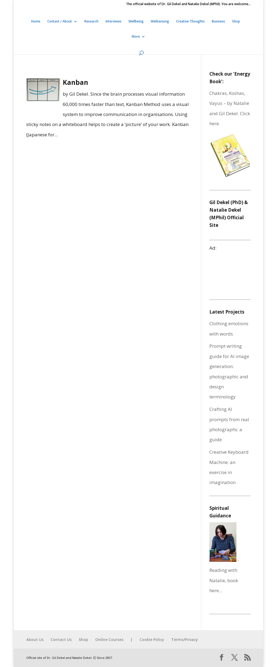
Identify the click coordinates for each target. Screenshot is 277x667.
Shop (236, 22)
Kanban (75, 82)
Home (35, 22)
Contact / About (59, 22)
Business (218, 22)
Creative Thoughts (190, 22)
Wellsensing (160, 22)
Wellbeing (136, 22)
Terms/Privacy (184, 639)
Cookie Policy (152, 639)
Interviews (113, 22)
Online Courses (109, 639)
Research (91, 22)
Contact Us (61, 639)
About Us (35, 639)
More (136, 37)
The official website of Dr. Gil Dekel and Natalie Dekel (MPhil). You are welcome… (188, 4)
